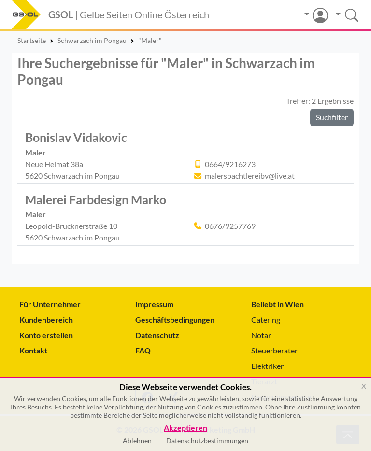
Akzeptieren (185, 428)
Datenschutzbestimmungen (207, 441)
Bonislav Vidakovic (76, 137)
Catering (265, 319)
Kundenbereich (46, 319)
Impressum (154, 304)
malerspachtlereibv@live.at (250, 175)
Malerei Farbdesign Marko (95, 199)
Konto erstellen (46, 334)
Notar (261, 334)
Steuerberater (274, 350)
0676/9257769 (230, 225)
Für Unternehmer (50, 304)
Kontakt (33, 350)
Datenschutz (157, 334)
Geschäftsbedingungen (174, 319)
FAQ (143, 350)
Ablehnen (137, 441)
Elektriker (267, 365)
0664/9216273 (230, 164)
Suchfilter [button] (332, 117)
